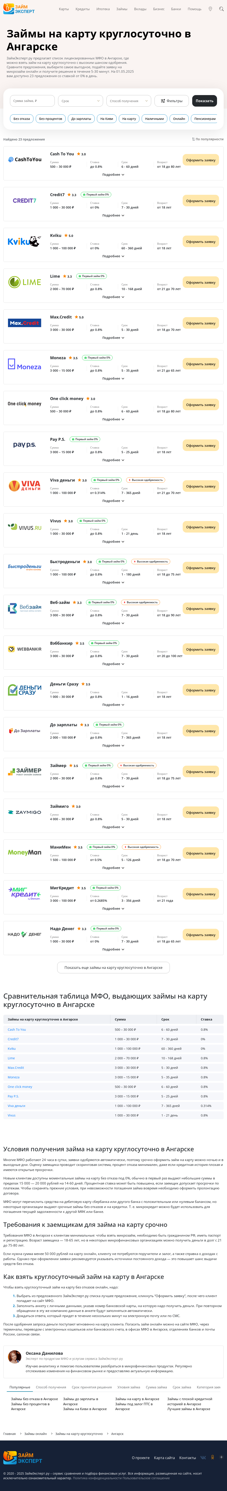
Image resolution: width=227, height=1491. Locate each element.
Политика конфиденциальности (97, 1478)
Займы (121, 9)
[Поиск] (221, 9)
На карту (129, 119)
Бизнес (158, 9)
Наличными (154, 119)
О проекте (141, 1457)
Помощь (195, 9)
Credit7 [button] (13, 1039)
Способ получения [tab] (51, 1387)
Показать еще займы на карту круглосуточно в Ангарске (113, 967)
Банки (176, 9)
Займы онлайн (35, 1434)
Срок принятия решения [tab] (92, 1387)
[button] (113, 174)
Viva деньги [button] (16, 1106)
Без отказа (22, 119)
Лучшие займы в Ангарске (188, 1409)
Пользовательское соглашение (146, 1478)
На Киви (106, 119)
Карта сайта (164, 1457)
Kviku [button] (12, 1048)
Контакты (187, 1457)
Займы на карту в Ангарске (137, 1399)
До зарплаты (81, 119)
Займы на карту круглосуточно (79, 1434)
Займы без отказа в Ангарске (34, 1399)
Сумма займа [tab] (156, 1387)
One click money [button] (20, 1087)
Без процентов (50, 119)
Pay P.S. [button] (13, 1096)
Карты (64, 9)
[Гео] (210, 9)
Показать (204, 100)
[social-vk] (203, 1457)
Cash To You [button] (17, 1029)
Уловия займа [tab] (128, 1387)
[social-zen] (221, 1457)
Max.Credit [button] (16, 1068)
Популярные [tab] (20, 1387)
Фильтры (171, 100)
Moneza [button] (14, 1077)
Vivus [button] (12, 1115)
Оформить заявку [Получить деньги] (200, 160)
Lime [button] (11, 1058)
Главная (9, 1434)
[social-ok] (212, 1457)
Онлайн (179, 119)
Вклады (140, 9)
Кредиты (83, 9)
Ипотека (103, 9)
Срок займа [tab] (182, 1387)
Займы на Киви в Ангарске (85, 1409)
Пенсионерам (205, 119)
